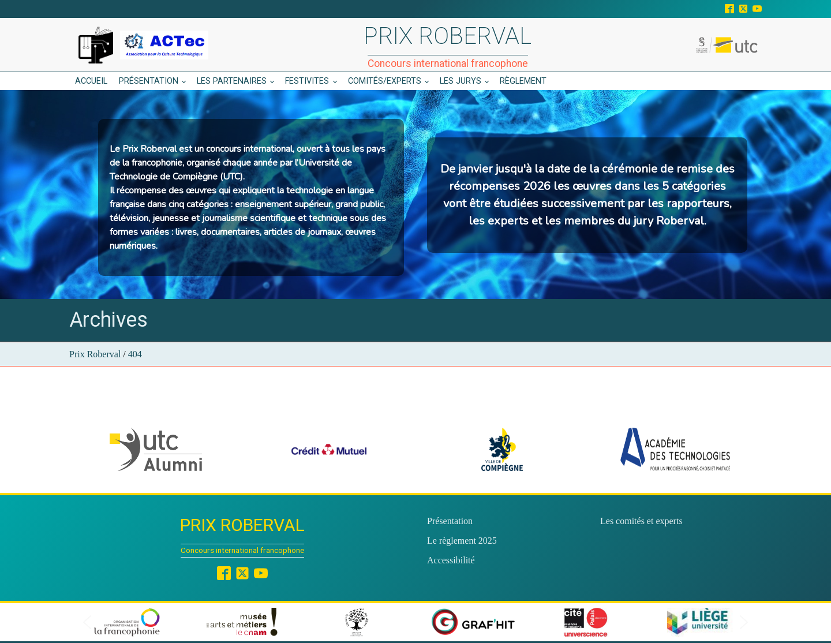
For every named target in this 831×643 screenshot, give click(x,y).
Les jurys (460, 81)
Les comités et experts (641, 521)
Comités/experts (384, 81)
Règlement (523, 81)
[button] (156, 449)
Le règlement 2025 (462, 540)
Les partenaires (232, 81)
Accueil (91, 81)
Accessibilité (451, 560)
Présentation (148, 81)
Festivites (307, 81)
